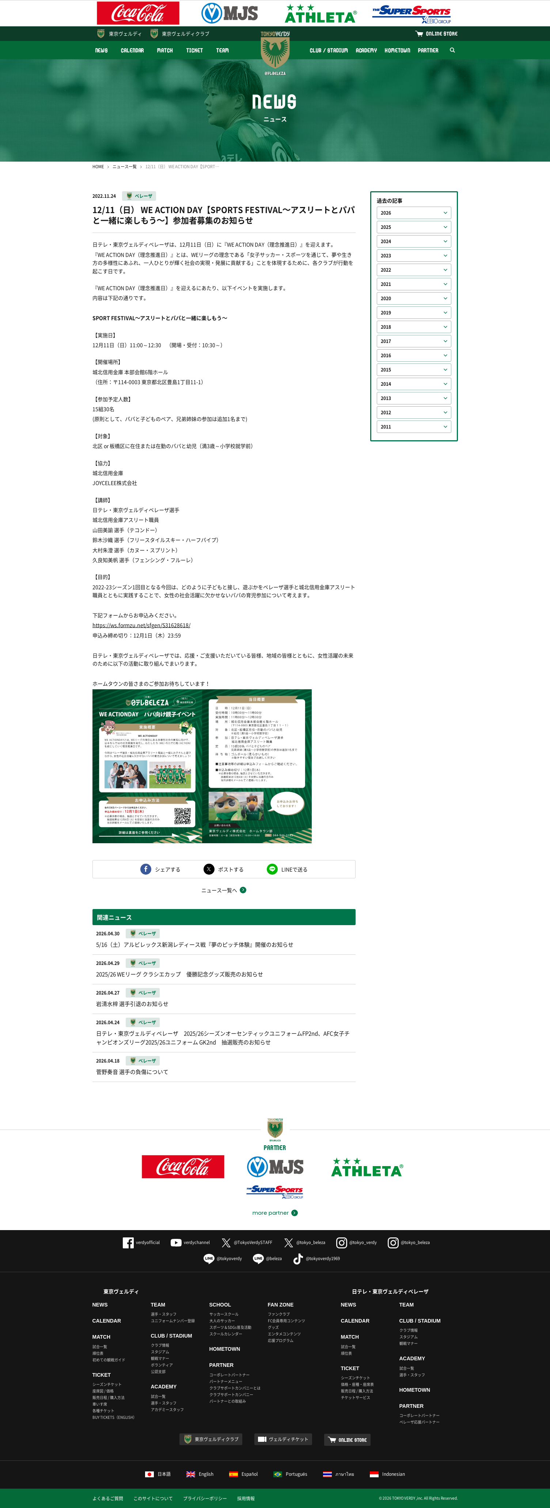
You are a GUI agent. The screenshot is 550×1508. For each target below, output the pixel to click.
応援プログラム (280, 1340)
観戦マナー (160, 1358)
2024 (386, 241)
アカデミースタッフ (167, 1409)
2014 (386, 384)
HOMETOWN (397, 50)
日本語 (158, 1474)
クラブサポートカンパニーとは (235, 1388)
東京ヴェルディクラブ (185, 33)
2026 (386, 213)
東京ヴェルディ (125, 33)
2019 (386, 312)
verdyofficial (141, 1242)
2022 (386, 270)
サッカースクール (224, 1314)
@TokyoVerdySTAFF (246, 1242)
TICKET (194, 50)
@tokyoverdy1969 (316, 1258)
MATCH (165, 50)
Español (243, 1474)
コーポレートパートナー (229, 1374)
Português (290, 1474)
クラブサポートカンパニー (231, 1394)
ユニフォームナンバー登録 (173, 1320)
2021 (386, 284)
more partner (271, 1212)
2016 (386, 355)
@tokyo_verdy (356, 1242)
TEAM (222, 50)
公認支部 (158, 1371)
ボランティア (162, 1365)
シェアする (168, 869)
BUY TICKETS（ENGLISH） (114, 1417)
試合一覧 (99, 1346)
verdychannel (190, 1242)
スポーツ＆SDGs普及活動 (230, 1327)
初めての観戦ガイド (108, 1359)
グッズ (273, 1327)
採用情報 (246, 1498)
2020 (386, 298)
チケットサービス (355, 1397)
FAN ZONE (281, 1305)
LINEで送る (294, 869)
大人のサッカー (222, 1320)
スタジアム (160, 1351)
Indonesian (387, 1474)
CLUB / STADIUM (329, 50)
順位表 (97, 1353)
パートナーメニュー (225, 1381)
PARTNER (428, 50)
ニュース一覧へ (219, 890)
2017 (386, 341)
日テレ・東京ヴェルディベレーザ (390, 1291)
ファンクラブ (279, 1314)
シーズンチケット (107, 1384)
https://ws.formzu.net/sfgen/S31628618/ (141, 625)
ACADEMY (366, 50)
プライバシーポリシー (205, 1498)
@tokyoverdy (223, 1258)
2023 (386, 255)
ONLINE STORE (442, 33)
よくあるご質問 (107, 1498)
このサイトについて (153, 1498)
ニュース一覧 (125, 166)
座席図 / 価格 (103, 1391)
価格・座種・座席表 (357, 1384)
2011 (386, 426)
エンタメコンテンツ (284, 1334)
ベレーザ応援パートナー (419, 1422)
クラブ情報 (160, 1345)
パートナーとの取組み (227, 1401)
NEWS (101, 50)
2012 (386, 412)
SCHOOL (220, 1305)
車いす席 (99, 1404)
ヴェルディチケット (288, 1439)
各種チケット (103, 1410)
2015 (386, 369)
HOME (98, 166)
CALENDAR (132, 50)
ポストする (231, 869)
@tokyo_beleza (304, 1242)
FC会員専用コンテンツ (286, 1320)
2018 (386, 327)
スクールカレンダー (225, 1334)
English (199, 1474)
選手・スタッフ (164, 1314)
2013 (386, 398)
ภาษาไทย (338, 1474)
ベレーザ (143, 196)
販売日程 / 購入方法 (108, 1397)
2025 (386, 227)
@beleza (267, 1258)
